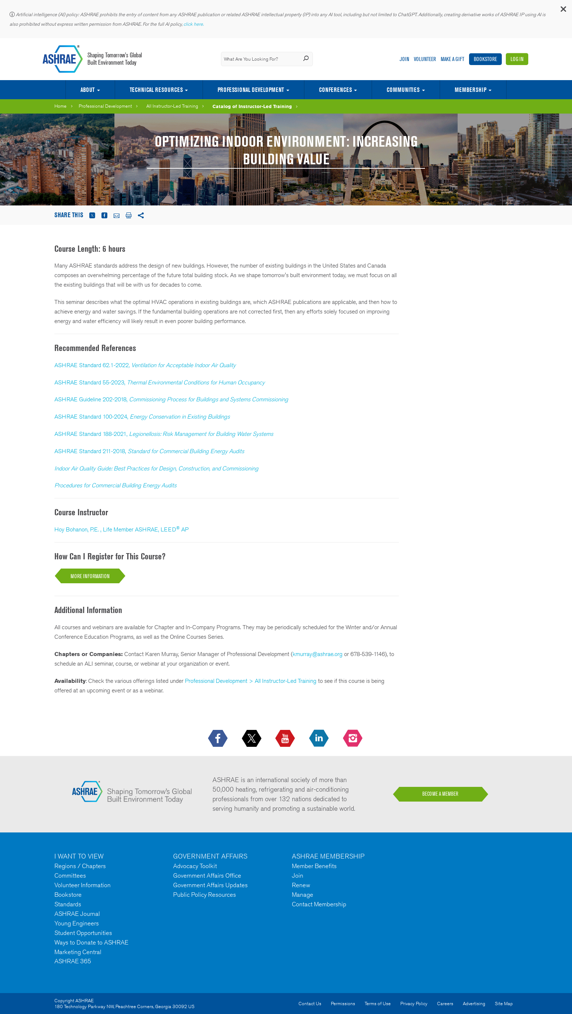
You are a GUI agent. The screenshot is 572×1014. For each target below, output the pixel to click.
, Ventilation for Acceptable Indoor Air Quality (182, 365)
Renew (301, 885)
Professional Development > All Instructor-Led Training (251, 680)
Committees (70, 875)
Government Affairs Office (207, 875)
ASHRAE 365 (72, 961)
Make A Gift (452, 58)
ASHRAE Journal (77, 913)
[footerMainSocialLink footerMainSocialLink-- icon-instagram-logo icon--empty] (353, 739)
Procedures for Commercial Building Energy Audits (115, 485)
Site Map (504, 1003)
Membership (470, 89)
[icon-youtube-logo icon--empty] (286, 739)
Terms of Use (378, 1003)
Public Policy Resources (204, 894)
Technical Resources (156, 89)
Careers (445, 1003)
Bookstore (485, 58)
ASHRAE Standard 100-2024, (142, 416)
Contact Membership (319, 904)
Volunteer (425, 58)
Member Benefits (314, 866)
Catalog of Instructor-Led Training (252, 106)
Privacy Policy (414, 1003)
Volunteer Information (82, 885)
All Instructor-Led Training (172, 106)
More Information (90, 576)
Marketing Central (77, 952)
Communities (403, 89)
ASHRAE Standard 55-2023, (159, 382)
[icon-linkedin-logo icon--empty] (320, 739)
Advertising (474, 1003)
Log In (517, 58)
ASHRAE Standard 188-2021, (163, 433)
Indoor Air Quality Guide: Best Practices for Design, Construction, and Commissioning (156, 468)
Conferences (335, 89)
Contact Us (309, 1003)
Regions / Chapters (80, 866)
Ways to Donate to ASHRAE (91, 942)
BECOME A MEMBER (440, 794)
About (87, 89)
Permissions (343, 1003)
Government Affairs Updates (210, 885)
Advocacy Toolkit (195, 866)
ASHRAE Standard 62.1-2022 (91, 365)
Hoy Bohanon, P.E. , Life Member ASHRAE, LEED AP (121, 529)
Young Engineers (76, 923)
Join (404, 58)
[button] (562, 10)
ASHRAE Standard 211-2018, (149, 451)
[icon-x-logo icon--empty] (252, 739)
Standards (67, 904)
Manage (302, 894)
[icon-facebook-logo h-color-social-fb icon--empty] (218, 739)
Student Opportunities (83, 932)
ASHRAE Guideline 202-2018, (171, 399)
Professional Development (251, 89)
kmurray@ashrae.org (318, 654)
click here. (194, 24)
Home (60, 106)
